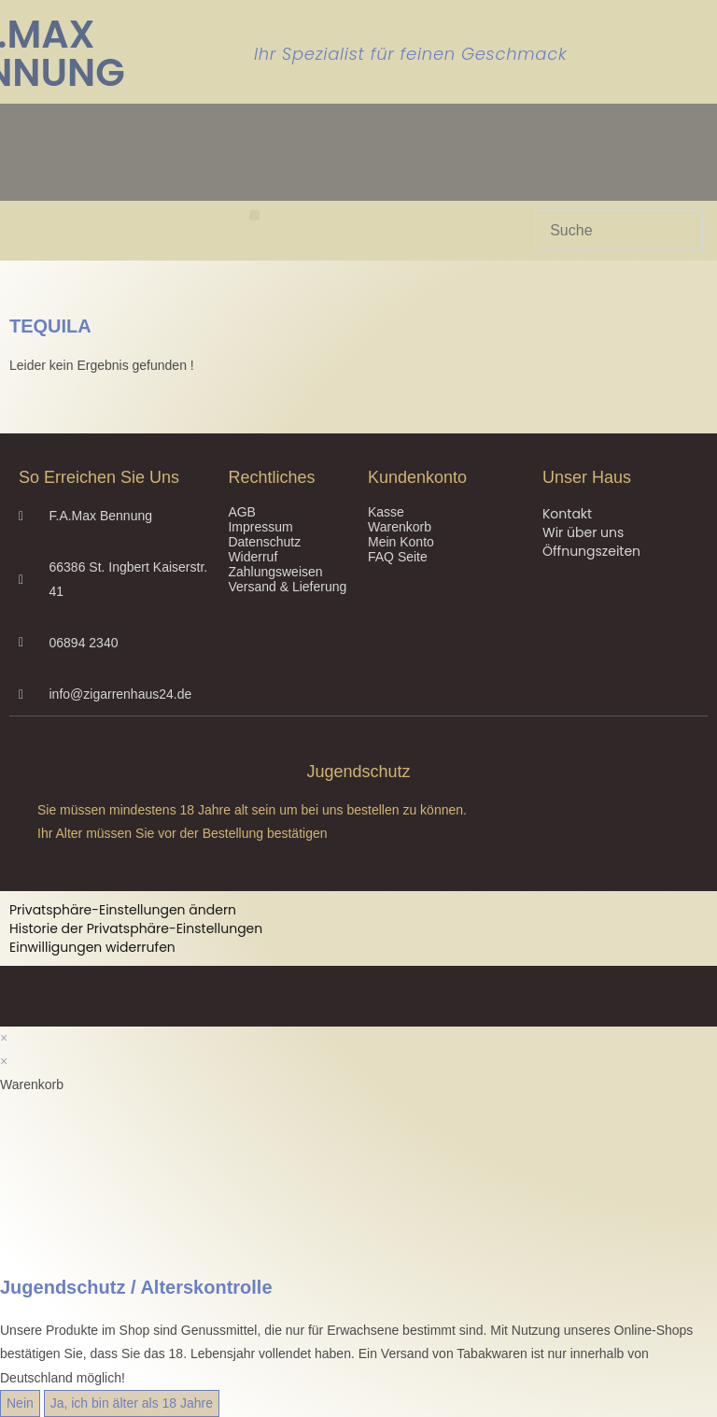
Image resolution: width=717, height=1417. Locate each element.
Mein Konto (401, 541)
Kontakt (567, 513)
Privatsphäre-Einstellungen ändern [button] (122, 909)
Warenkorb (399, 526)
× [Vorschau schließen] (3, 1037)
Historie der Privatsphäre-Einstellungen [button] (135, 928)
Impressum (260, 526)
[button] (254, 215)
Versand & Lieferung (287, 586)
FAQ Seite (398, 556)
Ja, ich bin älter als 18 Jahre (131, 1403)
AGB (242, 511)
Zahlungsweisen (275, 571)
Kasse (386, 511)
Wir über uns (583, 532)
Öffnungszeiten (591, 551)
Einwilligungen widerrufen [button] (92, 947)
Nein (20, 1403)
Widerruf (252, 556)
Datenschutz (264, 541)
